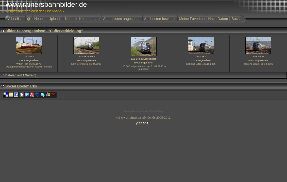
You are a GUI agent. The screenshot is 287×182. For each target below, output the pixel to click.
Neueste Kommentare (82, 19)
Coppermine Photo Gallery (149, 111)
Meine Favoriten (192, 19)
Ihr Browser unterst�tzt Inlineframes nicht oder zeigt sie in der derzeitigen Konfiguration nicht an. (143, 123)
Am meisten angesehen (122, 19)
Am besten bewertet (160, 19)
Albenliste (16, 19)
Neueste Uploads (47, 19)
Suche (236, 19)
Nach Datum (218, 19)
